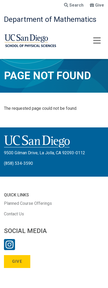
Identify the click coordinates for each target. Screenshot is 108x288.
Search (74, 5)
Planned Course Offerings (28, 203)
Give (97, 5)
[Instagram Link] (9, 248)
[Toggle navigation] (97, 40)
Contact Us (14, 213)
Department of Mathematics (50, 19)
